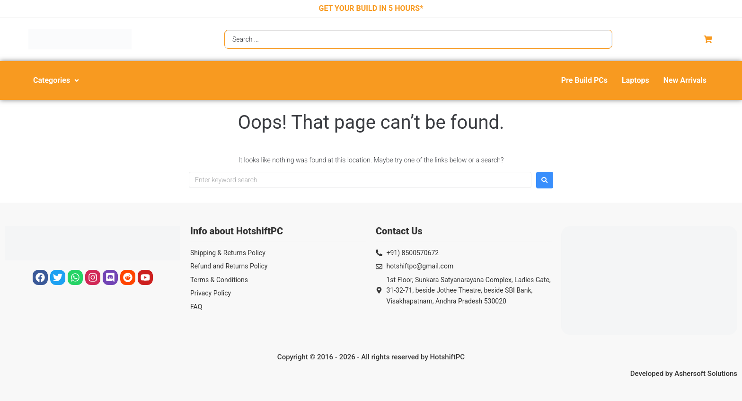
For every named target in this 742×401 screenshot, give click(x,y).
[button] (57, 80)
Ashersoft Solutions (705, 373)
